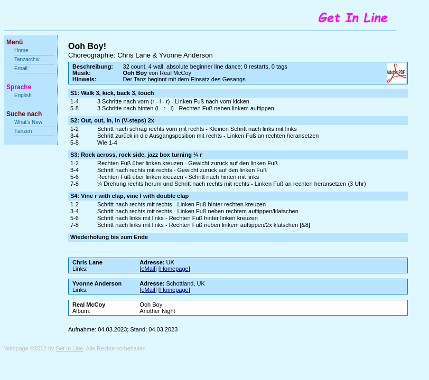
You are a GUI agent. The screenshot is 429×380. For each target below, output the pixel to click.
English (23, 95)
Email (20, 68)
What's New (29, 122)
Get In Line (69, 348)
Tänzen (23, 131)
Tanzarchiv (27, 59)
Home (21, 50)
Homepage (174, 268)
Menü (14, 42)
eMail (148, 268)
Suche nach (24, 114)
